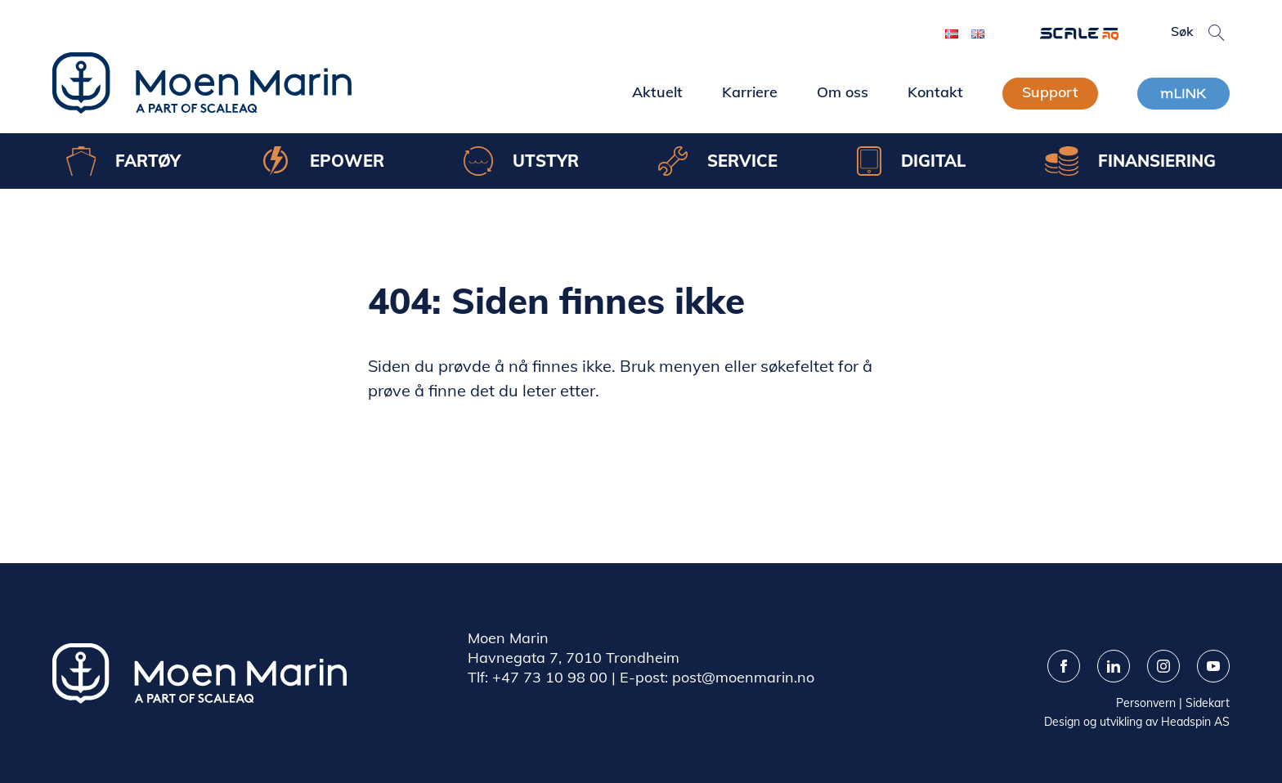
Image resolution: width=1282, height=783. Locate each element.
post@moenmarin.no (743, 677)
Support (1050, 92)
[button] (1217, 33)
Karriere (750, 92)
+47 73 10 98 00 (549, 677)
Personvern (1146, 703)
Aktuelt (657, 92)
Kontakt (935, 92)
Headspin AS (1195, 721)
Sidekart (1208, 703)
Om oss (842, 92)
